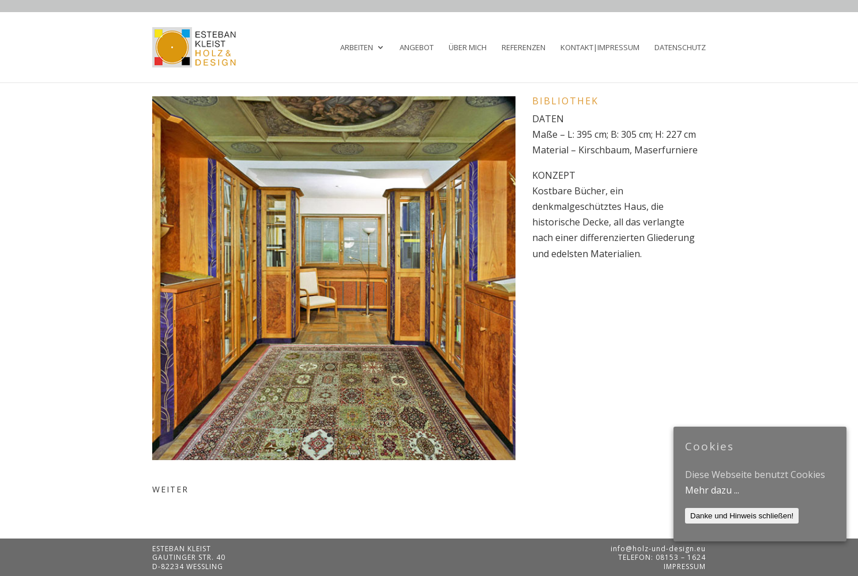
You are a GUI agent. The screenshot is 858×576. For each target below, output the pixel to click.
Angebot (417, 47)
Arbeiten (356, 47)
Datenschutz (680, 47)
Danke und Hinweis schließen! (741, 515)
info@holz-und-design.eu (658, 549)
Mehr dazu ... (712, 490)
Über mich (468, 47)
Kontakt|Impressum (599, 47)
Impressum (685, 566)
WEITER (170, 489)
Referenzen (523, 47)
